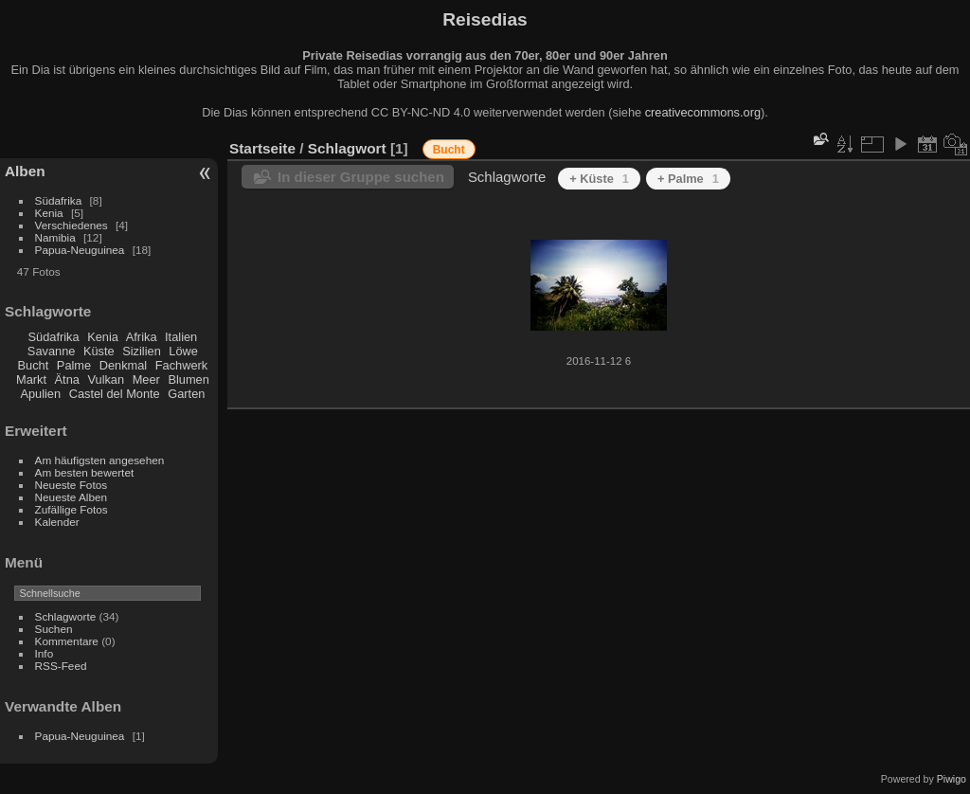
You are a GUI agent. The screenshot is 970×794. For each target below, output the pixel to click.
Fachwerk (181, 365)
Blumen (188, 379)
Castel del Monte (114, 394)
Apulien (40, 394)
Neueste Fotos (71, 484)
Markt (31, 379)
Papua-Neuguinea (80, 250)
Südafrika (58, 200)
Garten (186, 394)
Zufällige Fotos (71, 509)
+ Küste (599, 178)
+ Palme (688, 178)
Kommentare (67, 641)
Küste (99, 351)
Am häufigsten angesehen (100, 460)
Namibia (55, 237)
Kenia (49, 213)
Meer (146, 379)
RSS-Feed (61, 665)
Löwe (183, 351)
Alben (25, 171)
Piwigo (951, 779)
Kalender (57, 521)
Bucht (33, 365)
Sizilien (141, 351)
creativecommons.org (703, 112)
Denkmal (123, 365)
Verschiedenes (71, 225)
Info (44, 653)
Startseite (262, 148)
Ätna (67, 379)
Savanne (51, 351)
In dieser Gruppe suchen (361, 177)
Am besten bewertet (85, 472)
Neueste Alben (71, 497)
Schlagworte (66, 616)
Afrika (141, 337)
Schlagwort (347, 148)
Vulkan (105, 379)
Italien (181, 337)
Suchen (54, 629)
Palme (74, 365)
